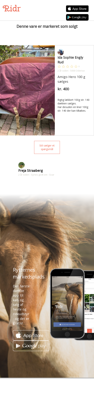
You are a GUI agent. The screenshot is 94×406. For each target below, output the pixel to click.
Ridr (12, 8)
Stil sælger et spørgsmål (47, 147)
